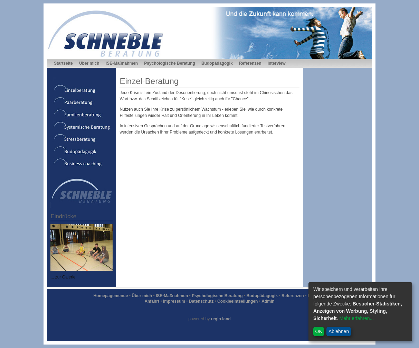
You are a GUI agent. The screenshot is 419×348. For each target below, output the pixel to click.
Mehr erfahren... (356, 318)
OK (318, 331)
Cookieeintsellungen (237, 301)
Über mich (89, 63)
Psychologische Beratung (169, 63)
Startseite (63, 63)
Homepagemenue (110, 295)
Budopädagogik (217, 63)
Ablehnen (338, 331)
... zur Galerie (62, 277)
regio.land (221, 319)
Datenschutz (201, 301)
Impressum (174, 301)
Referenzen (250, 63)
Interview (277, 63)
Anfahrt (151, 301)
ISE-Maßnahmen (122, 63)
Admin (267, 301)
